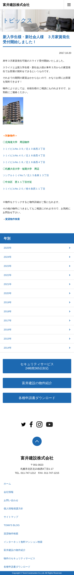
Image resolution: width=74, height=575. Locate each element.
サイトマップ (11, 516)
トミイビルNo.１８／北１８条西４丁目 (24, 162)
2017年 (8, 320)
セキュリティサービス (37, 366)
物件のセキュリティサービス (19, 558)
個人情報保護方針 (13, 508)
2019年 (8, 302)
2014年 (8, 347)
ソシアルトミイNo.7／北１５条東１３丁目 (26, 175)
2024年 (8, 257)
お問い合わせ (11, 500)
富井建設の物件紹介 (37, 383)
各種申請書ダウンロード (37, 398)
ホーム (7, 483)
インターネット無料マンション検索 (23, 542)
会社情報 (8, 492)
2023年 (8, 266)
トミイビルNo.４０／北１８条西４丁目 (24, 155)
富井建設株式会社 (16, 5)
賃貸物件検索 (12, 219)
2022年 (8, 275)
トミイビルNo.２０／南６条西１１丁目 (24, 188)
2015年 (8, 338)
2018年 (8, 311)
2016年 (8, 329)
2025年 (8, 247)
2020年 (8, 293)
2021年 (8, 284)
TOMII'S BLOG (12, 525)
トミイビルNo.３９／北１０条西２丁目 (24, 148)
